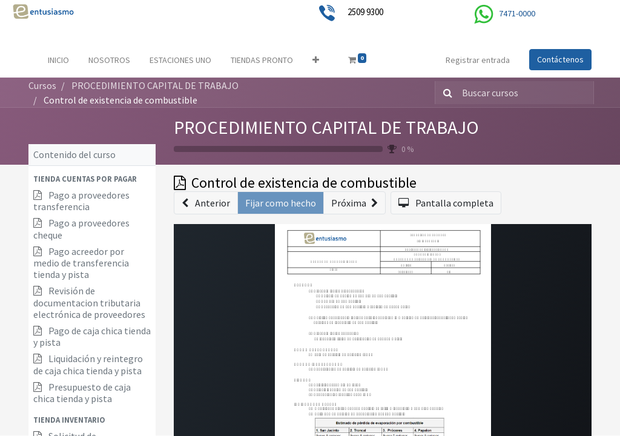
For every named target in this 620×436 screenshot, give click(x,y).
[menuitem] (58, 60)
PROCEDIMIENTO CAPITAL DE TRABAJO (326, 127)
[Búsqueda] (445, 92)
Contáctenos (560, 59)
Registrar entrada (478, 59)
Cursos (42, 85)
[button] (316, 60)
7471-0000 (517, 13)
